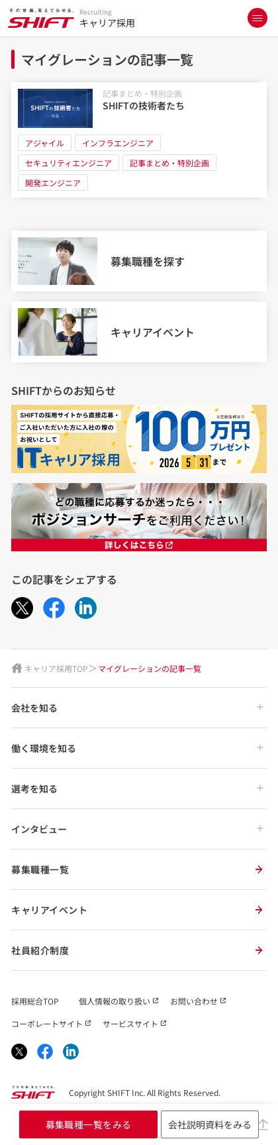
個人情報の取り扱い (114, 1001)
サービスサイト (130, 1023)
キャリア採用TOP (56, 668)
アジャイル (44, 142)
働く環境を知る (137, 748)
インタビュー (137, 829)
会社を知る (137, 707)
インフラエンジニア (118, 142)
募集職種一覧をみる (89, 1124)
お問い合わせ (194, 1001)
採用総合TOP (35, 1001)
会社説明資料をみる (210, 1124)
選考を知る (137, 788)
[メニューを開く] (257, 18)
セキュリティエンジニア (68, 162)
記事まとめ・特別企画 (142, 93)
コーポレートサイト (47, 1023)
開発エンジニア (53, 182)
